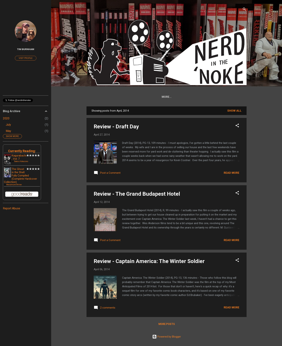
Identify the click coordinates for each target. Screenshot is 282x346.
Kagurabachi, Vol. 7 (19, 157)
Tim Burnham (25, 49)
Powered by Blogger (166, 336)
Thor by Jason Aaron (185, 96)
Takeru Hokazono (21, 161)
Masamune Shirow (14, 185)
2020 (6, 118)
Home (104, 96)
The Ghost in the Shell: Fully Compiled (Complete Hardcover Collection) (20, 175)
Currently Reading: (22, 151)
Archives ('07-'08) (220, 96)
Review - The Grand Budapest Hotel (137, 194)
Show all (234, 111)
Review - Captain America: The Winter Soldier (149, 262)
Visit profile (26, 58)
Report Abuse (11, 208)
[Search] (244, 9)
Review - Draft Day (116, 127)
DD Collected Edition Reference (138, 96)
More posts (166, 324)
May (8, 131)
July (8, 124)
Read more (231, 173)
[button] (237, 127)
